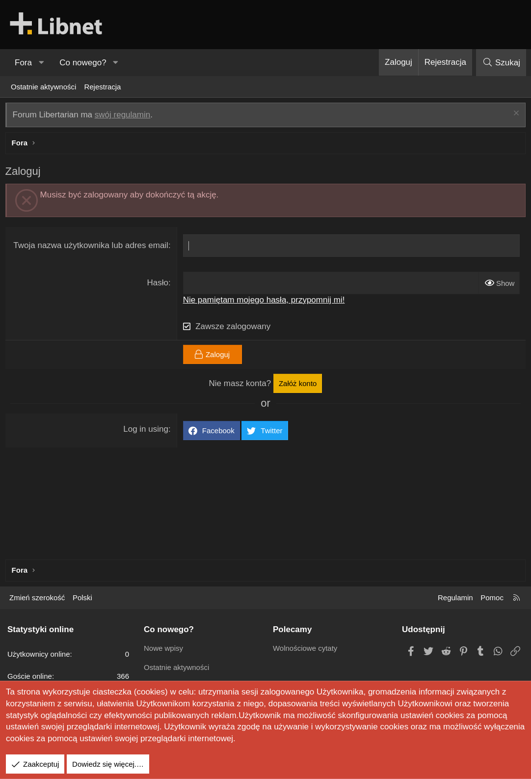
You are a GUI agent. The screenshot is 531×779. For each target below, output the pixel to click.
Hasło (158, 285)
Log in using (146, 431)
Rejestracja (102, 87)
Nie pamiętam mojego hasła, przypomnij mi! (264, 301)
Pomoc (492, 597)
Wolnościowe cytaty (305, 648)
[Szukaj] (501, 62)
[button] (41, 63)
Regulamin (455, 597)
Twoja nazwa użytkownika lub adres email (91, 247)
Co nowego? (82, 62)
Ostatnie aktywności (43, 87)
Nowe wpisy (163, 648)
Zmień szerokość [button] (37, 597)
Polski (82, 597)
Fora (23, 62)
